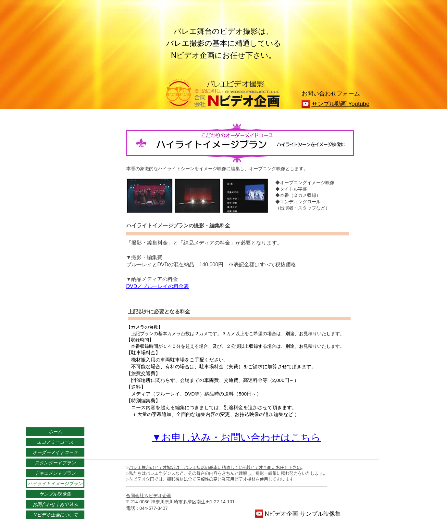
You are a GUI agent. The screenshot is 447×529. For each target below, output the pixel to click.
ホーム (55, 431)
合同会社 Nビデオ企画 (148, 495)
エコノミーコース (55, 442)
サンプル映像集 (55, 494)
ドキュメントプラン (55, 473)
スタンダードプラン (55, 462)
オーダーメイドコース (55, 452)
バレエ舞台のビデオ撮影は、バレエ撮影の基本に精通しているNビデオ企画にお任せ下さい (215, 467)
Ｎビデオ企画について (55, 514)
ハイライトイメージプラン (55, 483)
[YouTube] (306, 104)
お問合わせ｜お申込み (55, 504)
